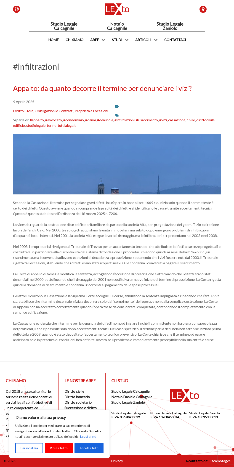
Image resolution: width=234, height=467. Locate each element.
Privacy (117, 461)
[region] (59, 434)
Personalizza (29, 448)
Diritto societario (78, 402)
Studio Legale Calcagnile (130, 391)
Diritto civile (74, 391)
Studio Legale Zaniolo (128, 402)
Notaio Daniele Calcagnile (131, 397)
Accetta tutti (89, 448)
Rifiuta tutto (59, 448)
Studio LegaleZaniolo (170, 26)
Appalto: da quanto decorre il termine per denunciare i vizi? (102, 88)
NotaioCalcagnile (117, 26)
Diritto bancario (77, 397)
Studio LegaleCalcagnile (64, 26)
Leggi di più (88, 436)
